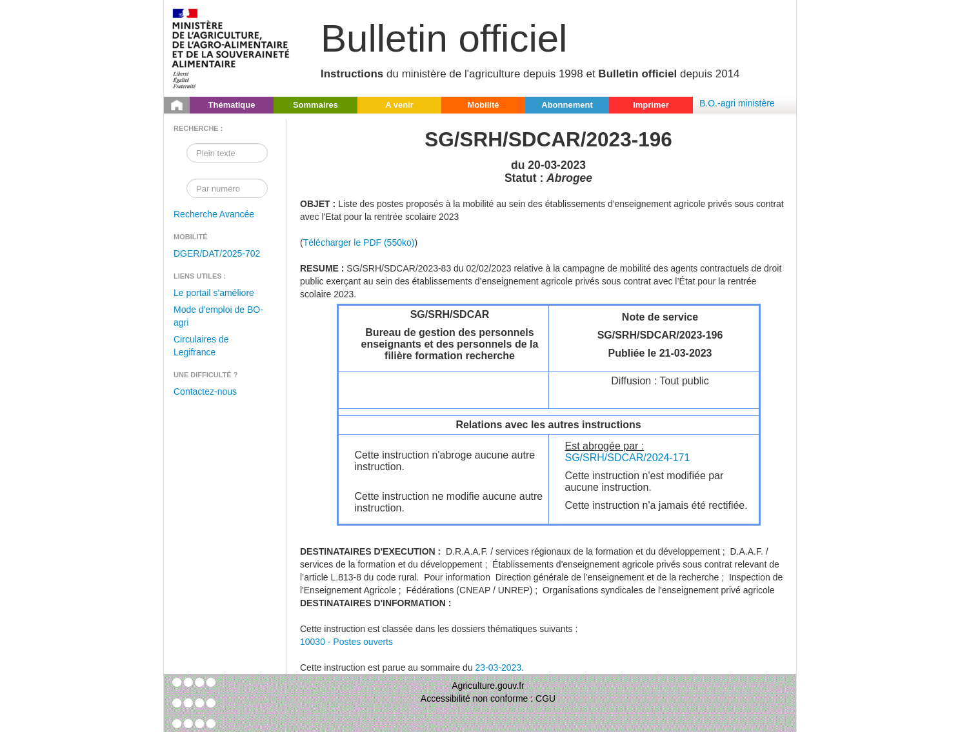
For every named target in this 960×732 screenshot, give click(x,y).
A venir (399, 105)
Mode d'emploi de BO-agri (218, 316)
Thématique (231, 105)
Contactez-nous (205, 391)
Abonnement (566, 105)
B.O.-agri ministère (737, 103)
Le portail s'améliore (214, 293)
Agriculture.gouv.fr (488, 685)
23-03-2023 (498, 667)
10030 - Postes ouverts (346, 642)
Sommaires (315, 105)
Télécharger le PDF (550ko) (359, 242)
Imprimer (651, 105)
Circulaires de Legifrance (201, 345)
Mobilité (483, 105)
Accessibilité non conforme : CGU (488, 698)
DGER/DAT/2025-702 (217, 253)
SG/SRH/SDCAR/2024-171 (627, 457)
